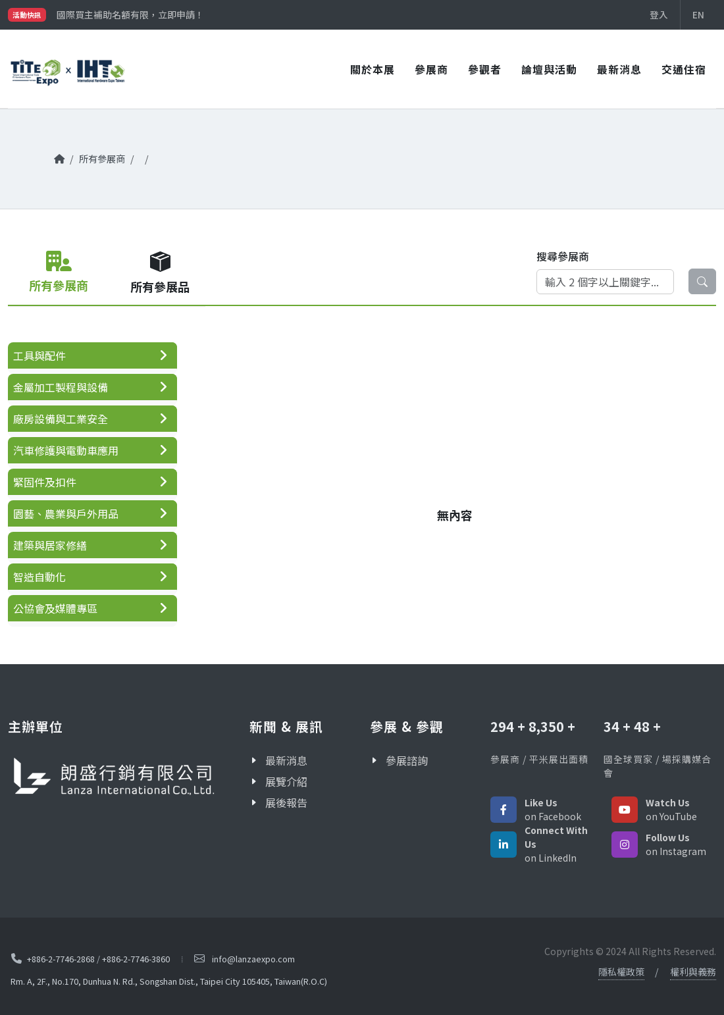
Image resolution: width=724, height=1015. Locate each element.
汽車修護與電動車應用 (65, 450)
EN (698, 14)
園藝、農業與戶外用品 (65, 513)
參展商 (431, 69)
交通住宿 (683, 69)
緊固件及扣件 (44, 482)
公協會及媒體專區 (55, 608)
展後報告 (286, 802)
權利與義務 (693, 971)
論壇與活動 (549, 69)
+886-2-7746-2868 (61, 958)
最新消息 (619, 69)
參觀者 (485, 69)
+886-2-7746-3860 (136, 958)
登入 (659, 14)
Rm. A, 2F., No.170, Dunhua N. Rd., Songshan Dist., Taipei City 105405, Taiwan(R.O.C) (169, 982)
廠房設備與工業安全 (60, 419)
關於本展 (372, 69)
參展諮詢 (407, 760)
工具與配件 (39, 355)
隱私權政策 (621, 971)
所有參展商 (102, 158)
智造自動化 (39, 577)
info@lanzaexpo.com (253, 958)
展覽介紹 (286, 781)
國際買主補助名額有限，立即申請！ (130, 14)
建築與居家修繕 (50, 545)
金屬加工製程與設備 (60, 387)
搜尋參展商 (562, 256)
